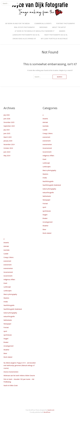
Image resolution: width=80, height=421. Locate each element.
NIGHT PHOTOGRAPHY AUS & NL (56, 35)
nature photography (49, 189)
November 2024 (9, 144)
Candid (45, 130)
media (45, 178)
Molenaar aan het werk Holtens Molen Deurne (19, 376)
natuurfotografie (48, 193)
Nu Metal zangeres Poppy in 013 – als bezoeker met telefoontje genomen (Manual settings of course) (20, 365)
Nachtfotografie (48, 181)
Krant (44, 159)
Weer (44, 229)
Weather (45, 226)
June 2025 (7, 133)
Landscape (46, 163)
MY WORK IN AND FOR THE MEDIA (17, 23)
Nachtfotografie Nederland (52, 185)
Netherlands (47, 196)
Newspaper (46, 200)
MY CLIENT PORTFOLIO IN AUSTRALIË (54, 39)
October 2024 (8, 148)
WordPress (47, 412)
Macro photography (49, 170)
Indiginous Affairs (48, 156)
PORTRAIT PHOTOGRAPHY (65, 23)
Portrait (45, 204)
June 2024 (7, 152)
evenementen (47, 144)
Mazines (45, 174)
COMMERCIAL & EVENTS (42, 23)
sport (44, 207)
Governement (47, 148)
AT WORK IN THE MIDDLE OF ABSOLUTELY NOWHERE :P (34, 31)
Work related (47, 233)
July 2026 (7, 115)
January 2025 (8, 141)
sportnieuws (47, 211)
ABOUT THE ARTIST (59, 27)
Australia (45, 126)
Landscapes (47, 167)
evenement (46, 137)
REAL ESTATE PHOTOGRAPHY (24, 27)
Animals (45, 122)
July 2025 (7, 130)
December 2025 (9, 122)
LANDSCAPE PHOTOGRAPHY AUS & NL (26, 35)
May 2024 (7, 156)
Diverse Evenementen (11, 372)
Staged (45, 215)
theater (45, 218)
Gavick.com (51, 410)
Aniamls (45, 119)
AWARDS (62, 31)
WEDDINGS (43, 27)
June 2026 (7, 119)
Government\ (47, 152)
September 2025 (9, 126)
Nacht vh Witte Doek (11, 385)
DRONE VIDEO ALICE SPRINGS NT (24, 39)
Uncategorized (47, 222)
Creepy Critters (48, 133)
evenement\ (47, 141)
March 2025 (8, 137)
